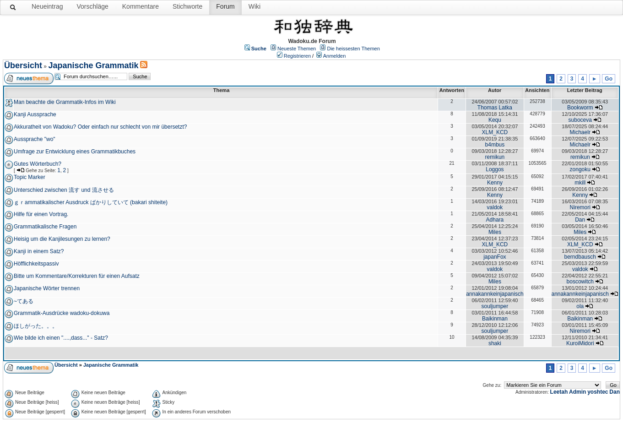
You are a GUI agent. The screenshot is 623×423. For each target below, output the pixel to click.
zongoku (580, 169)
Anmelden (334, 56)
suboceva (580, 120)
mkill (579, 182)
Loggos (495, 169)
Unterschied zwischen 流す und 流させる (64, 190)
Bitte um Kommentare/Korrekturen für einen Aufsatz (77, 276)
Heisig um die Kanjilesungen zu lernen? (62, 239)
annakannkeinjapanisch (494, 294)
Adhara (495, 220)
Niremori (580, 207)
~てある (23, 301)
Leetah (559, 392)
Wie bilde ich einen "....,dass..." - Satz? (61, 338)
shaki (494, 343)
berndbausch (580, 257)
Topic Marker (29, 177)
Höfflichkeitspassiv (36, 263)
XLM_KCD (495, 132)
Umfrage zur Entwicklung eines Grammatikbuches (74, 151)
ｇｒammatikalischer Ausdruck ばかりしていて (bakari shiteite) (91, 202)
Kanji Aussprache (35, 114)
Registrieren (297, 56)
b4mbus (495, 144)
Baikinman (495, 318)
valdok (495, 207)
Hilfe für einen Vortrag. (41, 214)
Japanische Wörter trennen (47, 288)
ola (580, 306)
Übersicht (23, 65)
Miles (494, 232)
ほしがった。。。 (36, 326)
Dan (580, 220)
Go (608, 79)
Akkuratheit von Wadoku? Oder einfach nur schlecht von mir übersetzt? (100, 127)
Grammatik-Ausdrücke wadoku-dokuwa (61, 313)
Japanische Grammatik (93, 65)
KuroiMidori (580, 343)
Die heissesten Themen (353, 48)
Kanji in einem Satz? (39, 251)
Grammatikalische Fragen (45, 226)
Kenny (495, 182)
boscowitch (580, 281)
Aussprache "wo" (34, 139)
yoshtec (597, 392)
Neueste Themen (296, 48)
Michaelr (580, 132)
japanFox (494, 257)
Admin (577, 392)
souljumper (495, 306)
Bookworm (580, 107)
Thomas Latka (494, 107)
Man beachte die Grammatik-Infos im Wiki (65, 102)
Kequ (494, 120)
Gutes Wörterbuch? (37, 164)
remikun (495, 157)
